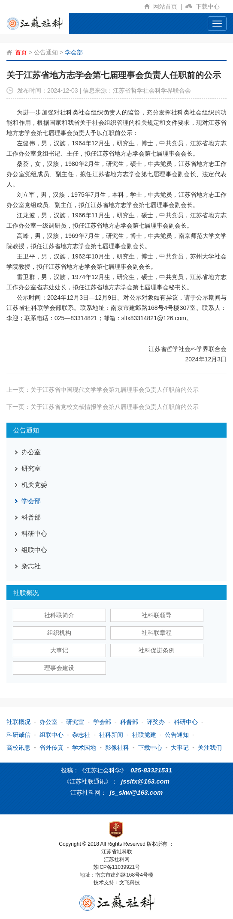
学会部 (74, 52)
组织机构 (59, 632)
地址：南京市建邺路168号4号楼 (116, 875)
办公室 (31, 452)
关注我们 (210, 747)
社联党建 (144, 734)
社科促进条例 (157, 650)
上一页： (102, 389)
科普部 (31, 517)
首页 (21, 52)
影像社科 (117, 747)
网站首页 (169, 6)
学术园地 (84, 747)
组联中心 (34, 549)
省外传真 (51, 747)
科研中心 (34, 533)
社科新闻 (111, 734)
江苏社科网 (117, 859)
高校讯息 (18, 747)
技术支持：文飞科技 (117, 883)
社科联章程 (157, 632)
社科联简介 (59, 615)
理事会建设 (59, 667)
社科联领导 (157, 615)
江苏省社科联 (116, 852)
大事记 (59, 650)
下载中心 (211, 6)
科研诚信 (18, 734)
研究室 (31, 468)
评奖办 (156, 721)
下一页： (102, 406)
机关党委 (34, 484)
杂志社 (31, 566)
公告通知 (46, 52)
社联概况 (18, 721)
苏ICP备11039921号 (116, 867)
